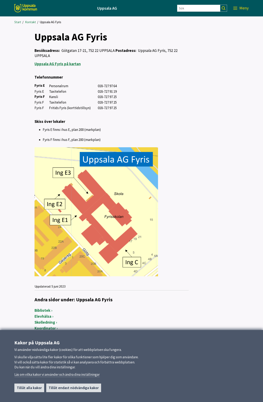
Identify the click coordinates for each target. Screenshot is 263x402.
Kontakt (30, 22)
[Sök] (198, 8)
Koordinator (45, 328)
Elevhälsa (43, 316)
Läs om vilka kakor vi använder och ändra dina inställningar (57, 379)
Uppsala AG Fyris (50, 22)
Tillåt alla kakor (29, 392)
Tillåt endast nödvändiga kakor (74, 392)
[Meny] (241, 8)
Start (17, 22)
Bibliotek (42, 310)
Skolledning (45, 322)
